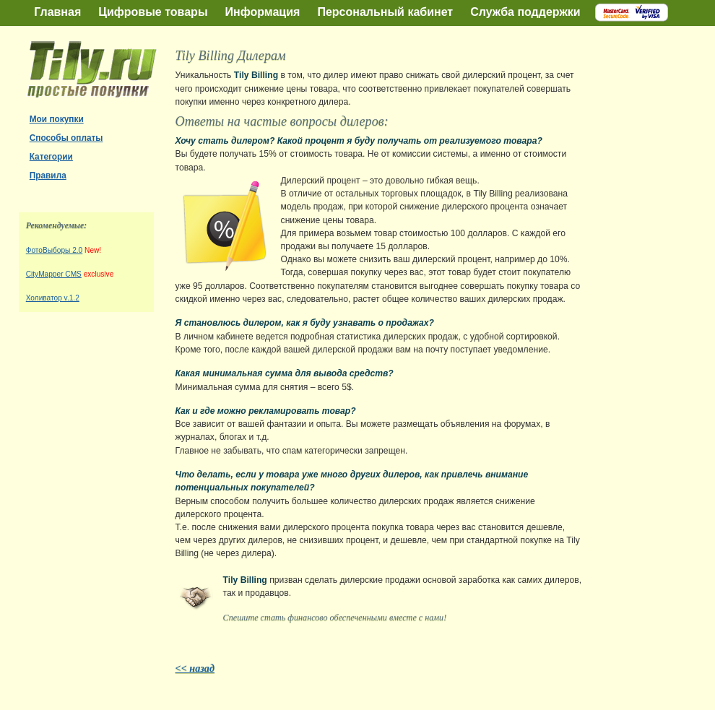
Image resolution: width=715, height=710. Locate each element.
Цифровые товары (152, 12)
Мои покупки (57, 119)
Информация (262, 12)
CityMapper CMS (54, 274)
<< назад (195, 668)
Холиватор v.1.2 (52, 298)
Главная (57, 12)
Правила (48, 175)
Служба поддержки (525, 12)
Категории (51, 157)
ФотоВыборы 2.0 (54, 250)
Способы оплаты (66, 138)
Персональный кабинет (385, 12)
